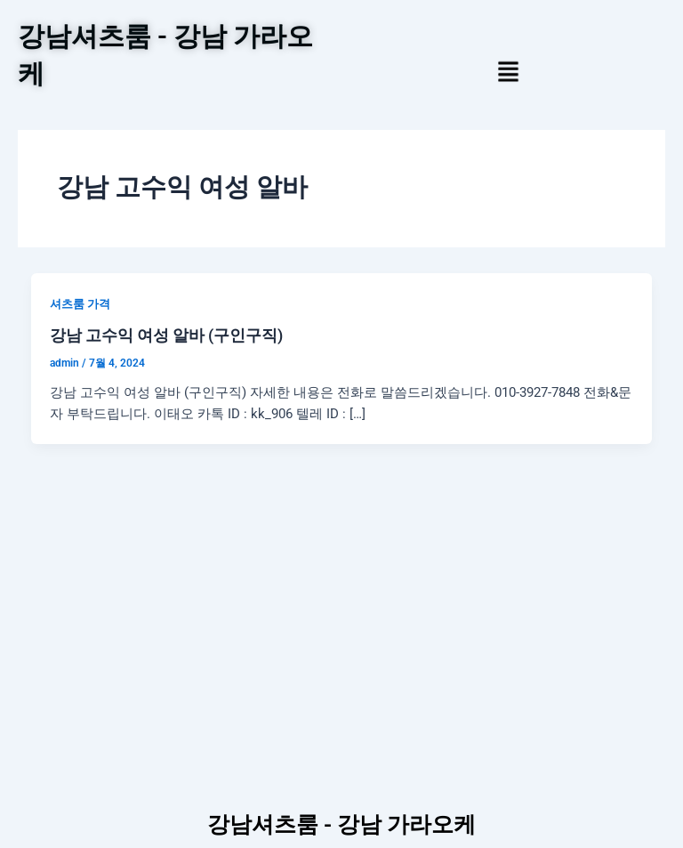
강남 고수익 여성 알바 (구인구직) (166, 335)
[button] (508, 73)
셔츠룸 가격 (80, 304)
